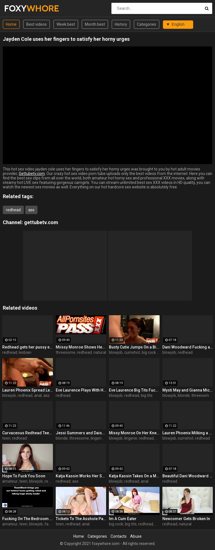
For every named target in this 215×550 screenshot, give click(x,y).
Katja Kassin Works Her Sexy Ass (81, 476)
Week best (66, 24)
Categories (146, 24)
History (121, 24)
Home (11, 24)
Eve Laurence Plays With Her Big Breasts (81, 390)
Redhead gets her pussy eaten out (27, 347)
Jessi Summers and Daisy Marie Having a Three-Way (81, 433)
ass (31, 210)
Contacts (119, 536)
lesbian (25, 352)
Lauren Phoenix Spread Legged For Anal (27, 390)
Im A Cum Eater (123, 518)
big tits (147, 395)
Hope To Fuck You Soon (23, 476)
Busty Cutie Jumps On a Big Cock (134, 347)
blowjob (116, 352)
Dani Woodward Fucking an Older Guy (187, 347)
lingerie (97, 438)
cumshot (132, 352)
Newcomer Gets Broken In (186, 518)
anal (38, 395)
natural (100, 352)
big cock (149, 352)
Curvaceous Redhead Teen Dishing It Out (27, 433)
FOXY (19, 8)
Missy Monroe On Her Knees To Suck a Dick (134, 433)
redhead (13, 210)
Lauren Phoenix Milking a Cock (187, 433)
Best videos (36, 24)
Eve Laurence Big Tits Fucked (134, 390)
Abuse (136, 536)
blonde (184, 395)
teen (6, 438)
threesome (65, 352)
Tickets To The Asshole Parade (81, 518)
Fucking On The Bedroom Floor (27, 518)
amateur (10, 481)
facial (49, 524)
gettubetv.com (41, 222)
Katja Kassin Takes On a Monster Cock (134, 476)
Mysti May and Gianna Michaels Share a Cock (187, 390)
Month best (95, 24)
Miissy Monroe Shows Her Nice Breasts (81, 347)
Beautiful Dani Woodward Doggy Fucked (187, 476)
